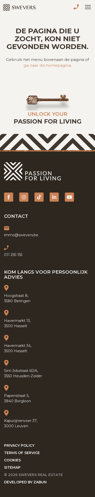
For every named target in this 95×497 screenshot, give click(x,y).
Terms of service (22, 453)
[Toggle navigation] (88, 7)
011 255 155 (77, 7)
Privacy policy (19, 445)
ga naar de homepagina (47, 65)
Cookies (12, 460)
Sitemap (12, 467)
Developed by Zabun (25, 482)
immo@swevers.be (21, 235)
